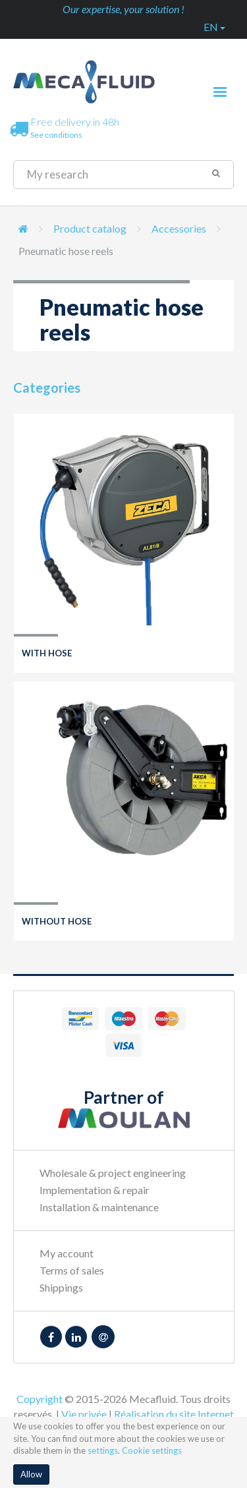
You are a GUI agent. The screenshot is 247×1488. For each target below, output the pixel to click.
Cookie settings (152, 1450)
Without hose (57, 921)
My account (67, 1253)
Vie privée (84, 1414)
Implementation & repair (95, 1190)
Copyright (39, 1398)
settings (103, 1450)
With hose (47, 653)
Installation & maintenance (99, 1207)
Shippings (61, 1287)
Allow (31, 1474)
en (214, 26)
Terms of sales (72, 1270)
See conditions (56, 135)
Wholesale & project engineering (113, 1172)
